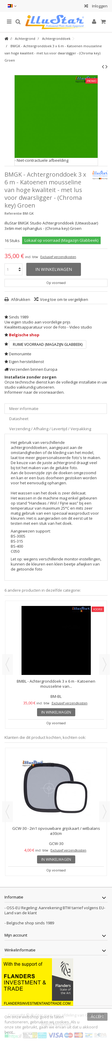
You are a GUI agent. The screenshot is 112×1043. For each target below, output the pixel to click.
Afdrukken (20, 299)
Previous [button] (7, 664)
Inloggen (99, 6)
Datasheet (18, 418)
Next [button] (104, 664)
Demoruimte (20, 353)
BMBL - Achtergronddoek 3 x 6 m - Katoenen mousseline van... (56, 683)
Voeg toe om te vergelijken (64, 299)
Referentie (13, 213)
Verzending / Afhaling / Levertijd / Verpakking (50, 428)
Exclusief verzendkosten (58, 257)
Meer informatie (24, 408)
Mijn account (15, 935)
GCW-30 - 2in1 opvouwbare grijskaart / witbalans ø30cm (56, 831)
